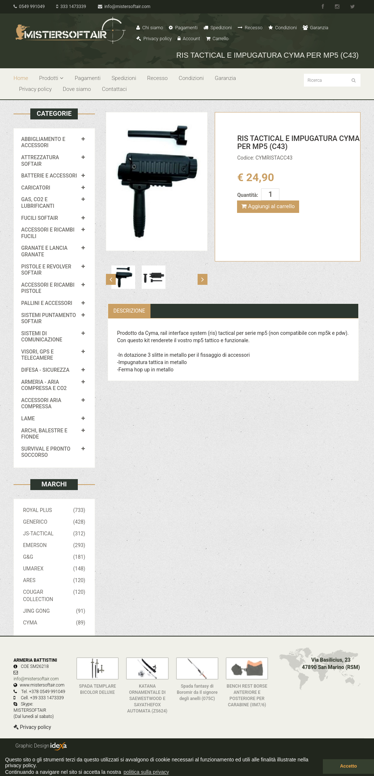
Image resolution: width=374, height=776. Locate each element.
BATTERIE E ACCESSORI (49, 176)
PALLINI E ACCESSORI (46, 303)
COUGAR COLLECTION (54, 595)
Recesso (250, 27)
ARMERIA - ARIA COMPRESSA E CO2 (44, 385)
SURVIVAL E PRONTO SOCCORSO (45, 452)
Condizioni (282, 27)
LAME (28, 418)
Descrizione (129, 311)
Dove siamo (77, 89)
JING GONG (54, 611)
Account (189, 38)
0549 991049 (29, 6)
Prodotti (51, 78)
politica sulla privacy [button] (146, 772)
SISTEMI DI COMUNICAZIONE (41, 336)
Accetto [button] (348, 766)
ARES (54, 580)
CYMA (54, 622)
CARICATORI (35, 188)
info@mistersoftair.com (124, 6)
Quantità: (247, 195)
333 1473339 (71, 6)
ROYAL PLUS (54, 510)
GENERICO (54, 521)
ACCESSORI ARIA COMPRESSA (41, 403)
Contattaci (114, 89)
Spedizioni (217, 27)
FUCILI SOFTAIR (39, 218)
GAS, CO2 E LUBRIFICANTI (37, 202)
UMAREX (54, 568)
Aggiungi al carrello (268, 206)
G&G (54, 557)
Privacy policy (154, 38)
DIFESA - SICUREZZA (45, 370)
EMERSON (54, 545)
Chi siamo (149, 27)
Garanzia (315, 27)
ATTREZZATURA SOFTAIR (40, 160)
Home (21, 78)
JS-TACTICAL (54, 533)
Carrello (217, 38)
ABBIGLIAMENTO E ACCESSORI (43, 142)
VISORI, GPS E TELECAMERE (37, 355)
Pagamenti (183, 27)
